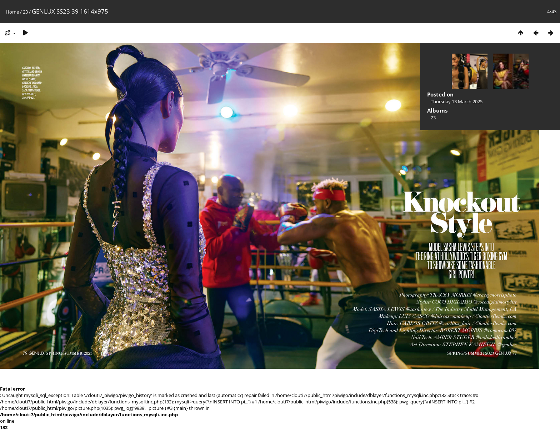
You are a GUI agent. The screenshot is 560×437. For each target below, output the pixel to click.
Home (12, 12)
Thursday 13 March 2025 (456, 101)
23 (25, 12)
